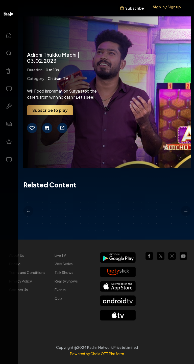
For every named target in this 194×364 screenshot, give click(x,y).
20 (171, 202)
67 (27, 223)
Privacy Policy (20, 281)
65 (179, 216)
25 (42, 209)
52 (80, 216)
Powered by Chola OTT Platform (97, 353)
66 (186, 216)
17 (148, 202)
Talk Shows (64, 272)
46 (35, 216)
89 (88, 230)
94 (126, 230)
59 (133, 216)
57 (118, 216)
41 (163, 209)
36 (126, 209)
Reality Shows (66, 281)
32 (95, 209)
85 (163, 223)
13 (118, 202)
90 (95, 230)
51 (73, 216)
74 (80, 223)
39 (148, 209)
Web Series (64, 264)
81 (133, 223)
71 (57, 223)
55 (103, 216)
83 (148, 223)
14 (126, 202)
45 (27, 216)
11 (103, 202)
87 (179, 223)
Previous (28, 211)
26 (50, 209)
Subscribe (134, 8)
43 (179, 209)
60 (141, 216)
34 (110, 209)
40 (156, 209)
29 (73, 209)
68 (35, 223)
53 (88, 216)
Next (186, 211)
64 (171, 216)
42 (171, 209)
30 (80, 209)
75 (88, 223)
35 (118, 209)
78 (110, 223)
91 (103, 230)
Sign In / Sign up (167, 7)
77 (103, 223)
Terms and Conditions (27, 272)
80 (126, 223)
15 (133, 202)
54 (95, 216)
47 (42, 216)
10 (95, 202)
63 (163, 216)
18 (156, 202)
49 (57, 216)
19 (163, 202)
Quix (58, 298)
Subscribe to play (50, 110)
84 (156, 223)
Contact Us (18, 289)
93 (118, 230)
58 (126, 216)
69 (42, 223)
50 (65, 216)
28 (65, 209)
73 (73, 223)
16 (141, 202)
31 (88, 209)
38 (141, 209)
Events (60, 289)
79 (118, 223)
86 (171, 223)
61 (148, 216)
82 (141, 223)
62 (156, 216)
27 (57, 209)
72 (65, 223)
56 (110, 216)
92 (110, 230)
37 (133, 209)
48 (50, 216)
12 (110, 202)
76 (95, 223)
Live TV (60, 255)
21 (179, 202)
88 (186, 223)
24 (35, 209)
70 (50, 223)
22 (186, 202)
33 (103, 209)
